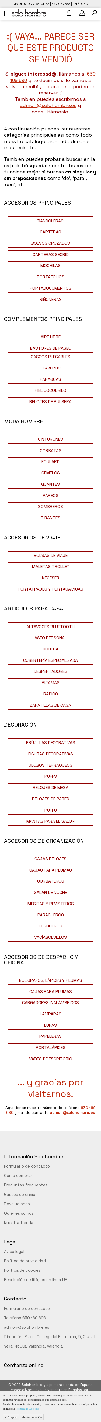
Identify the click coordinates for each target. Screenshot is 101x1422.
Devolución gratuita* (31, 4)
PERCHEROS (50, 926)
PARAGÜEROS (50, 915)
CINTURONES (50, 439)
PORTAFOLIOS (50, 277)
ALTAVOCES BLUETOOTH (50, 627)
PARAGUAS (50, 379)
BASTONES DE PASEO (50, 348)
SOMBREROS (50, 506)
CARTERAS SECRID (51, 254)
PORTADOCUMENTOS (50, 288)
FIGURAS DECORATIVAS (50, 754)
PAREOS (50, 495)
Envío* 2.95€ (61, 4)
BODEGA (50, 649)
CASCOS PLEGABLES (50, 357)
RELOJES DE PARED (50, 799)
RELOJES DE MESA (50, 787)
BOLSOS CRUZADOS (50, 243)
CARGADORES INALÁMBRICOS (50, 1002)
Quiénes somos (19, 1213)
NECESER (50, 578)
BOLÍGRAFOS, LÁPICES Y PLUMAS (50, 980)
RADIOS (50, 694)
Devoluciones (17, 1203)
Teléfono (80, 4)
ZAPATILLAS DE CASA (50, 705)
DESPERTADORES (50, 671)
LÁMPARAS (50, 1014)
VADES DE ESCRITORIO (50, 1059)
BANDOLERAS (50, 221)
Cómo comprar (18, 1175)
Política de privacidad (25, 1260)
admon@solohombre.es (48, 105)
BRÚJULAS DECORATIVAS (50, 742)
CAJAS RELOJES (50, 859)
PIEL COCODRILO (50, 390)
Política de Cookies (27, 1408)
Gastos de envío (19, 1194)
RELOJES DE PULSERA (50, 401)
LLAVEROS (51, 368)
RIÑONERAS (51, 299)
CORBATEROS (50, 881)
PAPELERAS (50, 1036)
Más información (32, 1417)
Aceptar (12, 1417)
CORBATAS (50, 450)
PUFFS (50, 776)
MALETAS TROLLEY (50, 566)
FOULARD (50, 461)
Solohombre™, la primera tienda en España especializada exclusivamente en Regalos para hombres (52, 1390)
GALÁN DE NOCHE (50, 892)
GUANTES (50, 484)
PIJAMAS (51, 682)
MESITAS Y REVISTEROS (50, 903)
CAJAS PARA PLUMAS (50, 870)
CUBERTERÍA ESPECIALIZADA (50, 660)
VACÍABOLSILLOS (50, 937)
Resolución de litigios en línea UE (35, 1279)
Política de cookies (22, 1270)
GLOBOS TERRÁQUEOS (50, 765)
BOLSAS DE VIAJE (51, 555)
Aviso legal (14, 1251)
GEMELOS (50, 473)
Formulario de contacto (27, 1166)
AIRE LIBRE (51, 337)
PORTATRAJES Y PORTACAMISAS (50, 589)
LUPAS (50, 1025)
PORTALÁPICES (50, 1047)
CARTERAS (50, 232)
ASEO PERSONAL (50, 638)
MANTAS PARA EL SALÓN (50, 821)
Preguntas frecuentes (26, 1185)
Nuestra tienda (18, 1222)
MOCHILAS (50, 265)
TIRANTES (50, 518)
